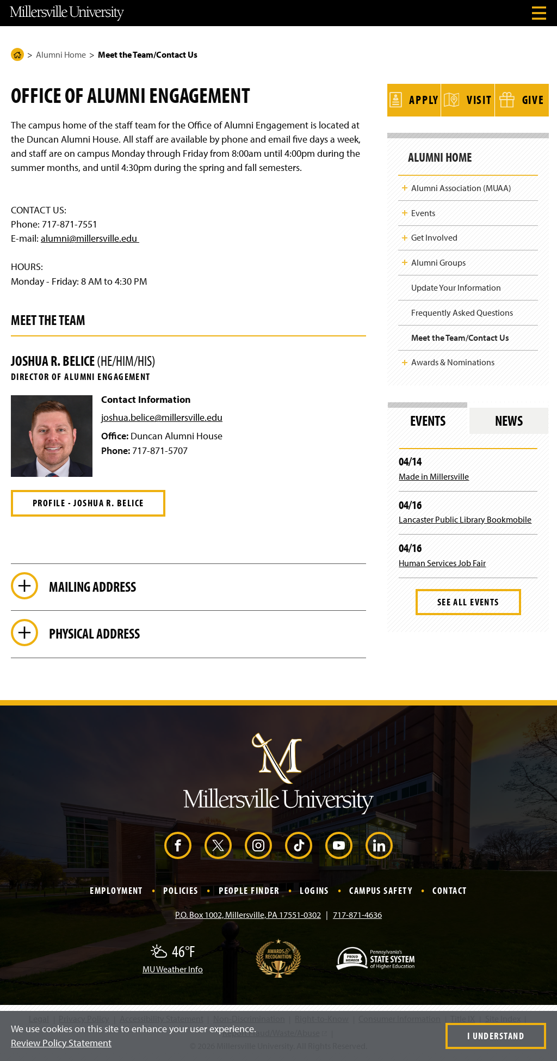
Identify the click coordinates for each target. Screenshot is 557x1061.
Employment (116, 892)
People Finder (249, 892)
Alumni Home (61, 54)
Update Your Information (456, 284)
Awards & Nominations (452, 359)
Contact (449, 892)
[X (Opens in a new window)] (218, 847)
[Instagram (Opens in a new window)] (258, 847)
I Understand (495, 1035)
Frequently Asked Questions (462, 309)
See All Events (468, 599)
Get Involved (434, 234)
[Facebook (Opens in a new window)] (177, 847)
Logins (314, 892)
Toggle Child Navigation (404, 185)
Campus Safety (380, 892)
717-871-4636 (357, 916)
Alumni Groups (438, 259)
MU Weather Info (173, 970)
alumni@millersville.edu (90, 238)
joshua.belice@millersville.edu (161, 417)
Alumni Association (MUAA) (461, 185)
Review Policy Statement (61, 1043)
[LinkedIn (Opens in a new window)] (379, 847)
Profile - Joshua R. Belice (88, 502)
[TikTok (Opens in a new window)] (298, 847)
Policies (181, 892)
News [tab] (509, 418)
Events (423, 210)
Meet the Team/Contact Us (460, 334)
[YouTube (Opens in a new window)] (338, 847)
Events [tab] (427, 418)
